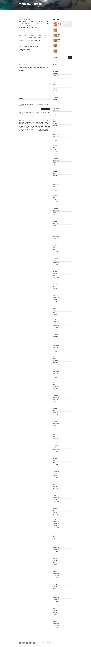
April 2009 (55, 487)
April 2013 (55, 383)
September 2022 (56, 161)
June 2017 (55, 285)
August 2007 (55, 531)
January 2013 (55, 390)
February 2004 (55, 620)
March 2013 (55, 385)
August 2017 (55, 281)
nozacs (60, 23)
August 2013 (55, 374)
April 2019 (55, 248)
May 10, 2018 (37, 40)
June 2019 (55, 244)
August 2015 (55, 329)
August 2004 (55, 607)
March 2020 (55, 224)
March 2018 (55, 277)
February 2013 (55, 387)
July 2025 (54, 87)
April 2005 (55, 592)
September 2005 (56, 581)
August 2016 (55, 307)
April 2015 (55, 331)
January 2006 (55, 572)
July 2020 (55, 216)
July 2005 (55, 585)
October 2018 (55, 261)
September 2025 (56, 83)
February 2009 (55, 492)
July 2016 (54, 309)
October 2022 (55, 159)
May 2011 (55, 433)
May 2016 (55, 314)
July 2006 (55, 559)
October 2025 (55, 81)
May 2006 (55, 564)
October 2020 (55, 209)
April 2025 (55, 94)
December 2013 (56, 366)
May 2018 (55, 272)
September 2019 (56, 237)
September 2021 (56, 185)
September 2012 (56, 398)
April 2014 (55, 357)
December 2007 (56, 522)
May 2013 (55, 381)
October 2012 (55, 396)
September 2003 (56, 631)
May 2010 (55, 459)
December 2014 (56, 340)
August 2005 (55, 583)
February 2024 (55, 124)
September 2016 (56, 305)
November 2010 (56, 446)
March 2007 (55, 542)
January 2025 (55, 100)
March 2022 (55, 174)
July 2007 (55, 533)
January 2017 (55, 296)
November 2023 (56, 131)
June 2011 (55, 431)
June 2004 (55, 611)
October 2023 (55, 133)
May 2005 (55, 590)
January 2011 (55, 442)
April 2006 (55, 566)
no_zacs (28, 19)
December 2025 (56, 77)
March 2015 (55, 333)
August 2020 (55, 214)
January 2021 (55, 203)
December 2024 (56, 103)
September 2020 (56, 211)
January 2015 (55, 337)
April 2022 (55, 172)
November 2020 (56, 207)
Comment (21, 70)
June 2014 (55, 353)
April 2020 (55, 222)
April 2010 (55, 461)
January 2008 (55, 520)
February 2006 (55, 570)
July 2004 (55, 609)
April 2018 (55, 274)
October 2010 (55, 448)
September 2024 (56, 109)
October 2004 (55, 603)
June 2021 (55, 192)
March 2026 (55, 70)
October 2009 (55, 474)
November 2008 (56, 498)
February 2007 (55, 544)
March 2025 (55, 96)
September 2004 (56, 605)
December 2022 (56, 155)
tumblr (20, 11)
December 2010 (56, 444)
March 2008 (55, 516)
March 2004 (55, 618)
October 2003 (55, 629)
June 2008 (55, 509)
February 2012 (55, 414)
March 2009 (55, 490)
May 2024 (55, 118)
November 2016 (56, 300)
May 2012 (55, 407)
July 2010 (54, 455)
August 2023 (55, 137)
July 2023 (54, 140)
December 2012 (56, 392)
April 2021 (55, 196)
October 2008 (55, 500)
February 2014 (55, 361)
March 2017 (55, 292)
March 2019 (55, 250)
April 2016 (55, 316)
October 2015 (55, 324)
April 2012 (55, 409)
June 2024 (55, 116)
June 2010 (55, 457)
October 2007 (55, 527)
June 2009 (55, 483)
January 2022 (55, 177)
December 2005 (56, 574)
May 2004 (55, 614)
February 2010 (55, 466)
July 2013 (54, 377)
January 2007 (55, 546)
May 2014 (55, 355)
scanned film (42, 11)
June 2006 (55, 561)
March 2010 (55, 464)
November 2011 (56, 420)
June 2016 (55, 311)
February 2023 (55, 150)
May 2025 (55, 92)
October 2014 (55, 344)
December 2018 (56, 257)
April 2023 (55, 146)
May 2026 (55, 66)
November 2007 (56, 524)
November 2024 (56, 105)
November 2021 (56, 181)
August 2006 (55, 557)
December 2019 (56, 231)
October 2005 (55, 579)
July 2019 (54, 242)
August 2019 (55, 240)
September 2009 (56, 477)
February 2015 (55, 335)
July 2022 (54, 166)
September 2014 (56, 346)
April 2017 (55, 290)
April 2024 (55, 120)
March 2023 (55, 148)
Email (20, 92)
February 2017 (55, 294)
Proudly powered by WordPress (47, 644)
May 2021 (55, 194)
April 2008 (55, 514)
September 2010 (56, 450)
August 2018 (55, 266)
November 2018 (56, 259)
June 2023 (55, 142)
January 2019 (55, 255)
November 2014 (56, 342)
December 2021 (56, 179)
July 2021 (54, 190)
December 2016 (56, 298)
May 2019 (55, 246)
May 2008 (55, 511)
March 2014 (55, 359)
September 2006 (56, 555)
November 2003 (56, 627)
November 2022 (56, 157)
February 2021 (55, 200)
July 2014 (54, 350)
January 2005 (55, 596)
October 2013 (55, 370)
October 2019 (55, 235)
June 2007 (55, 535)
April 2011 (55, 435)
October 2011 (55, 422)
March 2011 (55, 437)
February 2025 (55, 98)
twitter (25, 11)
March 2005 (55, 594)
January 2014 (55, 364)
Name (21, 85)
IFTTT (22, 50)
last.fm (36, 11)
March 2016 (55, 318)
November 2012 (56, 394)
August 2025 (55, 85)
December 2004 (56, 598)
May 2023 (55, 144)
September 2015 (56, 327)
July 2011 (54, 429)
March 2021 (55, 198)
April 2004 (55, 616)
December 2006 (56, 548)
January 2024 (55, 127)
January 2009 (55, 494)
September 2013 (56, 372)
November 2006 (56, 550)
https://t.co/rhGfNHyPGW (34, 37)
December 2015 (56, 322)
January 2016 (55, 320)
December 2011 (56, 418)
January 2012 (55, 416)
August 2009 (55, 479)
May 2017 (55, 287)
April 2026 (55, 68)
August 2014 (55, 348)
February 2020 (55, 227)
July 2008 (55, 507)
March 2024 (55, 122)
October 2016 (55, 303)
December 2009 (56, 470)
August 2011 (55, 427)
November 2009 (56, 472)
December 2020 (56, 205)
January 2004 (55, 622)
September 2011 (56, 424)
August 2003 (55, 633)
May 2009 (55, 485)
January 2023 (55, 153)
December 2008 (56, 496)
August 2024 (55, 111)
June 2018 (55, 270)
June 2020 (55, 218)
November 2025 (56, 79)
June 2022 (55, 168)
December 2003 (56, 624)
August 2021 (55, 187)
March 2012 (55, 411)
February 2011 (55, 440)
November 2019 (56, 233)
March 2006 (55, 568)
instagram (31, 11)
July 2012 (54, 403)
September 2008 (56, 503)
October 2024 (55, 107)
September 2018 (56, 264)
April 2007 (55, 540)
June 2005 (55, 587)
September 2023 (56, 135)
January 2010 (55, 468)
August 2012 (55, 400)
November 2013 (56, 368)
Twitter (26, 56)
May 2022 (55, 170)
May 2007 (55, 537)
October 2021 (55, 183)
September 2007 (56, 529)
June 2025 (55, 90)
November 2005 (56, 577)
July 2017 (54, 283)
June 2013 (55, 379)
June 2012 (55, 405)
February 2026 (55, 72)
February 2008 (55, 518)
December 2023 (56, 129)
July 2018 (54, 268)
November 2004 (56, 600)
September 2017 (56, 279)
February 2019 (55, 253)
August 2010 (55, 453)
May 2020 (55, 220)
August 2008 (55, 505)
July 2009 (55, 481)
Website (21, 98)
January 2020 (55, 229)
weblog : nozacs (30, 4)
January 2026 (55, 74)
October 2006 (55, 553)
